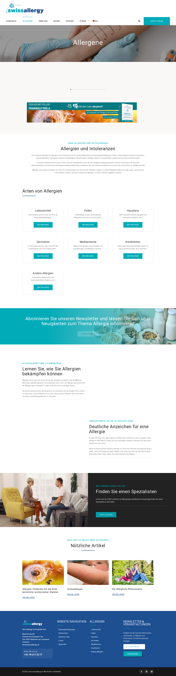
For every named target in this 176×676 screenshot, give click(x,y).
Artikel (56, 21)
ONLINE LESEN (28, 597)
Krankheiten (132, 241)
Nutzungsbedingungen (67, 629)
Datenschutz (63, 633)
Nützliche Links (64, 637)
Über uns (43, 21)
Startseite (11, 21)
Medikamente (88, 241)
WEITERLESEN (43, 225)
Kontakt (70, 21)
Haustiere (133, 210)
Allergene (28, 21)
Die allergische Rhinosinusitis (127, 589)
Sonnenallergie (74, 589)
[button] (70, 89)
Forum (83, 21)
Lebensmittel (43, 210)
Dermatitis (43, 241)
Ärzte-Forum (156, 21)
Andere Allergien (43, 273)
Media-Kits (62, 644)
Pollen (88, 210)
